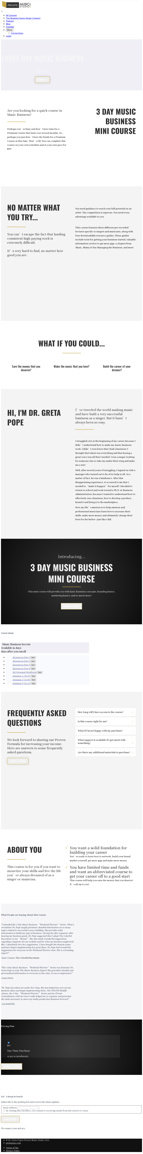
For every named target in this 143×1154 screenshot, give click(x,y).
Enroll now (11, 1066)
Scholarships (17, 33)
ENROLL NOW (71, 606)
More (9, 29)
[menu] (71, 25)
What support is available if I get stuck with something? (101, 741)
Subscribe (10, 1119)
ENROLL (42, 79)
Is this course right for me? (92, 721)
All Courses (11, 15)
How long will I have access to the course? (100, 712)
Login (8, 36)
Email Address (10, 1107)
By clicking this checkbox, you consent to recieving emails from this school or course (47, 1110)
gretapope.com (13, 1142)
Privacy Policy (13, 1150)
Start (39, 672)
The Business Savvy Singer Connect (23, 18)
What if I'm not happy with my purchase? (100, 730)
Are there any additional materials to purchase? (104, 752)
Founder (10, 26)
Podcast (10, 21)
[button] (2, 11)
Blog (8, 23)
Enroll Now (18, 761)
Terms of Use (12, 1147)
